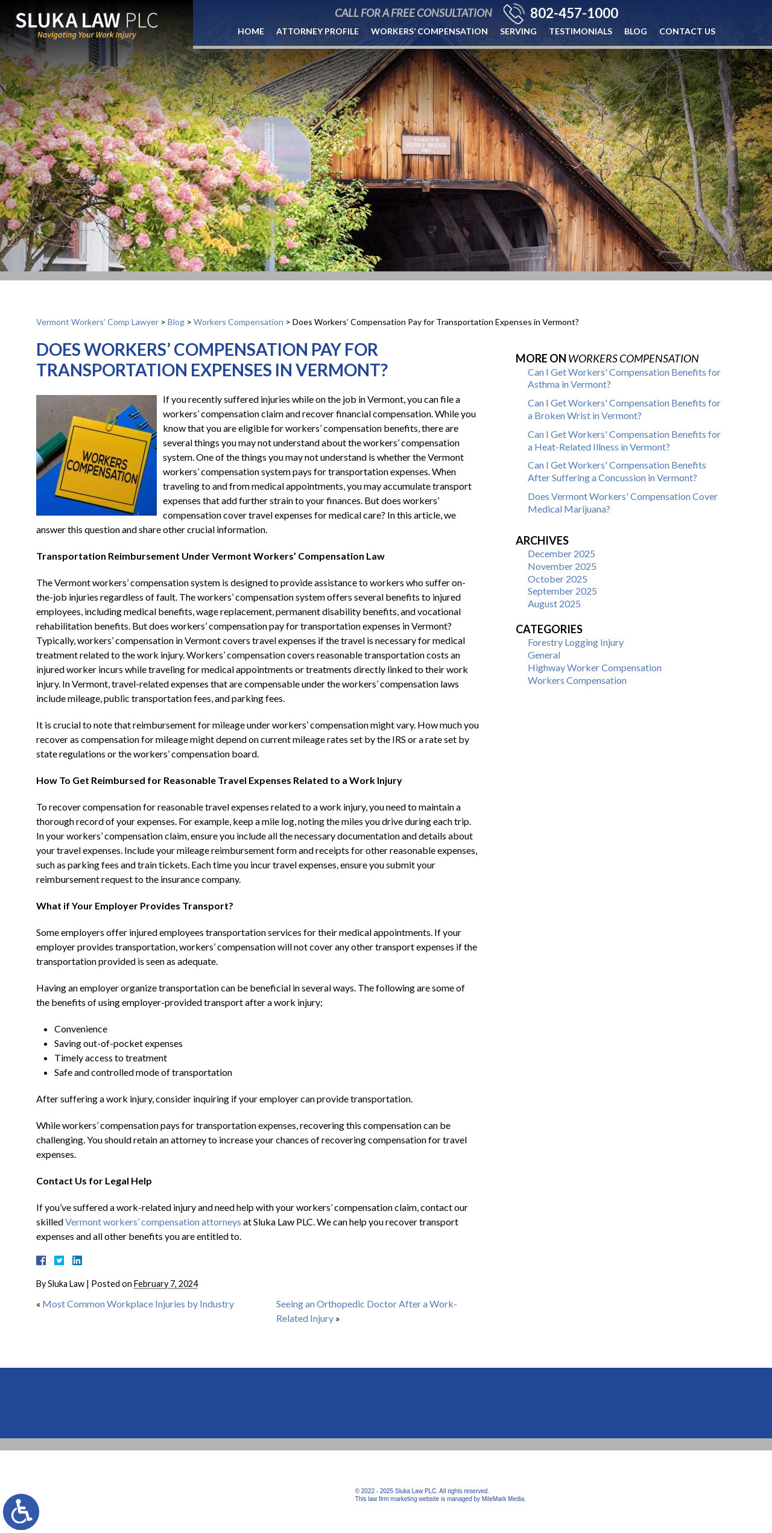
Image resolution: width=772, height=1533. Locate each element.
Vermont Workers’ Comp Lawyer (97, 322)
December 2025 (561, 553)
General (544, 654)
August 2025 (554, 603)
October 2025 (557, 578)
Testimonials (580, 31)
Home (251, 31)
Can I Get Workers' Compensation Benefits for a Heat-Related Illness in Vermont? (624, 440)
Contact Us (687, 31)
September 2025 (562, 590)
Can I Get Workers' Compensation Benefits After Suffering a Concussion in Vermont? (617, 471)
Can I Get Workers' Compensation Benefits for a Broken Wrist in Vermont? (624, 409)
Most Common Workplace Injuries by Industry (138, 1303)
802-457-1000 (574, 13)
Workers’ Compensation (429, 31)
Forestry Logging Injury (576, 642)
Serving (518, 31)
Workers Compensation (238, 322)
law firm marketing (392, 1499)
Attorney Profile (317, 31)
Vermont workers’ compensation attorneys (153, 1221)
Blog (635, 31)
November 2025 (562, 566)
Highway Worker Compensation (595, 667)
